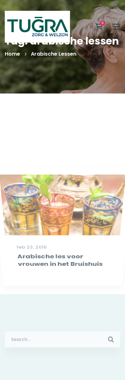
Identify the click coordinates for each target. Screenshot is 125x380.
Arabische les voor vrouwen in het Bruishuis (59, 272)
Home (12, 54)
